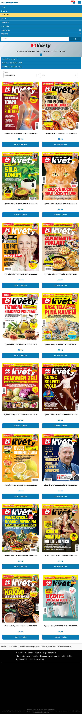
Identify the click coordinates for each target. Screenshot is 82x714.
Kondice (28, 673)
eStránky (46, 688)
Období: (5, 72)
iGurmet (10, 696)
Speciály (4, 18)
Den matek (5, 15)
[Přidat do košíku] (20, 129)
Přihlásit (41, 34)
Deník (3, 7)
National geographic (46, 696)
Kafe (64, 673)
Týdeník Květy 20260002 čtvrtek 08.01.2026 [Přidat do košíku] (60, 626)
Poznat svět (28, 703)
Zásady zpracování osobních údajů (52, 656)
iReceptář (10, 681)
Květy (64, 681)
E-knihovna (41, 30)
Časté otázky (13, 646)
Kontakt (3, 646)
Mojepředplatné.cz (49, 653)
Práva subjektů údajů (36, 659)
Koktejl (64, 703)
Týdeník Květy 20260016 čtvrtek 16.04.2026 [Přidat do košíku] (60, 133)
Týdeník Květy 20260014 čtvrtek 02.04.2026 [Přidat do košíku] (60, 203)
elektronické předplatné (12, 63)
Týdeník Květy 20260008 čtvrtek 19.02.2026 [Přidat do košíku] (60, 414)
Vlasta (46, 681)
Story (28, 688)
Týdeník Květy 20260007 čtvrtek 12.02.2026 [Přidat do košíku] (20, 485)
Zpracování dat (21, 659)
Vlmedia (8, 656)
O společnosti (21, 653)
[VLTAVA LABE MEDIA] (10, 3)
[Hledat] (35, 39)
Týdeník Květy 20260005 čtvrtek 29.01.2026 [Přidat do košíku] (20, 555)
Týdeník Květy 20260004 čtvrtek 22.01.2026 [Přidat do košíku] (60, 555)
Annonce (10, 688)
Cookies (69, 656)
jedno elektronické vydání (12, 67)
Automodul (10, 703)
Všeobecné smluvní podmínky (27, 656)
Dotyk (28, 666)
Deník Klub (5, 22)
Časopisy (4, 11)
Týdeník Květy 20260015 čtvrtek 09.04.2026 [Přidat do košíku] (20, 203)
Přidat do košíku (20, 144)
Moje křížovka (64, 666)
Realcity (46, 673)
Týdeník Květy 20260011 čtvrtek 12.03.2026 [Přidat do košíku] (21, 344)
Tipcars (28, 681)
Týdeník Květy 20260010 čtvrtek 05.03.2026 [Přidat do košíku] (60, 344)
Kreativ (64, 696)
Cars (64, 688)
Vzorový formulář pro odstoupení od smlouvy (57, 646)
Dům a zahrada (10, 673)
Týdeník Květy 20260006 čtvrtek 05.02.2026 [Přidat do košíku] (60, 485)
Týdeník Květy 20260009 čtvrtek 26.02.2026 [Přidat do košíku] (20, 414)
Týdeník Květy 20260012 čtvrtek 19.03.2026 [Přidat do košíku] (60, 274)
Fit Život (46, 666)
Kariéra (30, 653)
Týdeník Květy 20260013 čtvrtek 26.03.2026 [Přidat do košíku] (20, 274)
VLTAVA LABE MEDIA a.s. (38, 709)
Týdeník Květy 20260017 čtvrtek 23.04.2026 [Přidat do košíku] (20, 133)
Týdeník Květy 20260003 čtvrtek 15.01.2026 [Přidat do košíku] (21, 626)
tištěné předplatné (9, 59)
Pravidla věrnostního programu (30, 646)
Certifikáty (5, 26)
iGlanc (46, 703)
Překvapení (28, 696)
